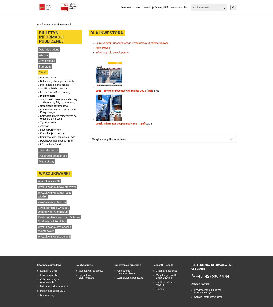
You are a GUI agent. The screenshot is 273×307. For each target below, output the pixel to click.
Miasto (47, 24)
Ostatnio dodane (130, 7)
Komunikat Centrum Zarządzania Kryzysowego (58, 111)
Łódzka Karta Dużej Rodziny (55, 92)
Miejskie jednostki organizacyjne (166, 276)
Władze (43, 55)
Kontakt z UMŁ (179, 7)
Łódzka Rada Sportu (51, 144)
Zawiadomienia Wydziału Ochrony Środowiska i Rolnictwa (59, 219)
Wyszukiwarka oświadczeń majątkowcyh (54, 229)
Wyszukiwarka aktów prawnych (57, 187)
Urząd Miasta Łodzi (167, 271)
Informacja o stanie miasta (54, 84)
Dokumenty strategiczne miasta (57, 81)
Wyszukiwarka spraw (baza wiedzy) (55, 194)
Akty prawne (103, 47)
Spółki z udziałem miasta (53, 88)
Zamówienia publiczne (52, 202)
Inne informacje (48, 150)
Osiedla (160, 289)
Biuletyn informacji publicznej (51, 37)
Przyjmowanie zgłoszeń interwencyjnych (207, 291)
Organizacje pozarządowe (54, 105)
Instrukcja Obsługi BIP (155, 7)
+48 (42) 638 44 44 (212, 276)
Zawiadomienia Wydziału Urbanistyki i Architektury (53, 209)
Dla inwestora (61, 24)
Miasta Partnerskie (50, 129)
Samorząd (45, 66)
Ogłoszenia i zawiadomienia (126, 272)
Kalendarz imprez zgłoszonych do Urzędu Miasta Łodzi (58, 117)
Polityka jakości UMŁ (52, 291)
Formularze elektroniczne (86, 276)
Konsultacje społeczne (52, 133)
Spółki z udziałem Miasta (166, 283)
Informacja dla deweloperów (112, 52)
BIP (39, 24)
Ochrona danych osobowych (49, 280)
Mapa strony (46, 161)
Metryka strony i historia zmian (163, 139)
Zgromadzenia (48, 122)
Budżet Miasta (48, 77)
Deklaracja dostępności (53, 155)
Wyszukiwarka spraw (91, 271)
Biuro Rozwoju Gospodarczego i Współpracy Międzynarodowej (61, 101)
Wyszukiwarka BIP (49, 181)
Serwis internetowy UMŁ (208, 297)
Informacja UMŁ (49, 275)
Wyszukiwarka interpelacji (54, 236)
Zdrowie (44, 126)
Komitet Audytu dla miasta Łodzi (57, 137)
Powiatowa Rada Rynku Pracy (56, 140)
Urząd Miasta (47, 61)
